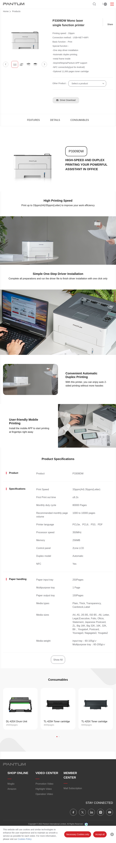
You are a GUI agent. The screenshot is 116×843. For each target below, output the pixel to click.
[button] (5, 64)
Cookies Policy (25, 839)
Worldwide (105, 4)
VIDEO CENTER (46, 773)
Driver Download (66, 100)
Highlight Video (43, 789)
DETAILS (55, 120)
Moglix (11, 783)
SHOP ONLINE (18, 773)
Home (6, 11)
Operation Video (44, 794)
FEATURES (33, 120)
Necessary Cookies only (77, 834)
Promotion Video (44, 783)
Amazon (12, 789)
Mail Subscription (73, 788)
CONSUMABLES (79, 120)
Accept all (100, 834)
